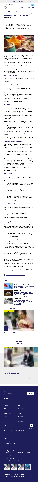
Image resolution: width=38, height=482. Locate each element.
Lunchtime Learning (12, 332)
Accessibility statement (9, 443)
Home (5, 11)
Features (15, 11)
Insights (10, 11)
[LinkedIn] (4, 398)
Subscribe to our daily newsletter (15, 275)
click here (21, 270)
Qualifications (20, 416)
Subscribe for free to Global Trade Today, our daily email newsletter (19, 1)
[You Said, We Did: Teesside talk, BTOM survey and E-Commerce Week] (19, 360)
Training (19, 413)
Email (5, 391)
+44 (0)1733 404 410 (11, 451)
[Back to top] (31, 425)
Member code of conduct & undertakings (14, 430)
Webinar (5, 332)
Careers (5, 408)
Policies (5, 438)
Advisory (19, 411)
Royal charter (7, 433)
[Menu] (33, 8)
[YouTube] (7, 398)
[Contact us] (26, 7)
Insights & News (7, 413)
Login (32, 5)
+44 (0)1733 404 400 (11, 458)
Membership (20, 408)
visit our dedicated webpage (20, 30)
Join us (23, 7)
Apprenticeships (21, 418)
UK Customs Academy (22, 421)
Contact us (6, 405)
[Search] (29, 8)
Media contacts (7, 411)
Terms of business (8, 427)
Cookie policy (7, 441)
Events (5, 416)
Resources (19, 405)
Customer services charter (10, 435)
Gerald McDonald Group (10, 55)
